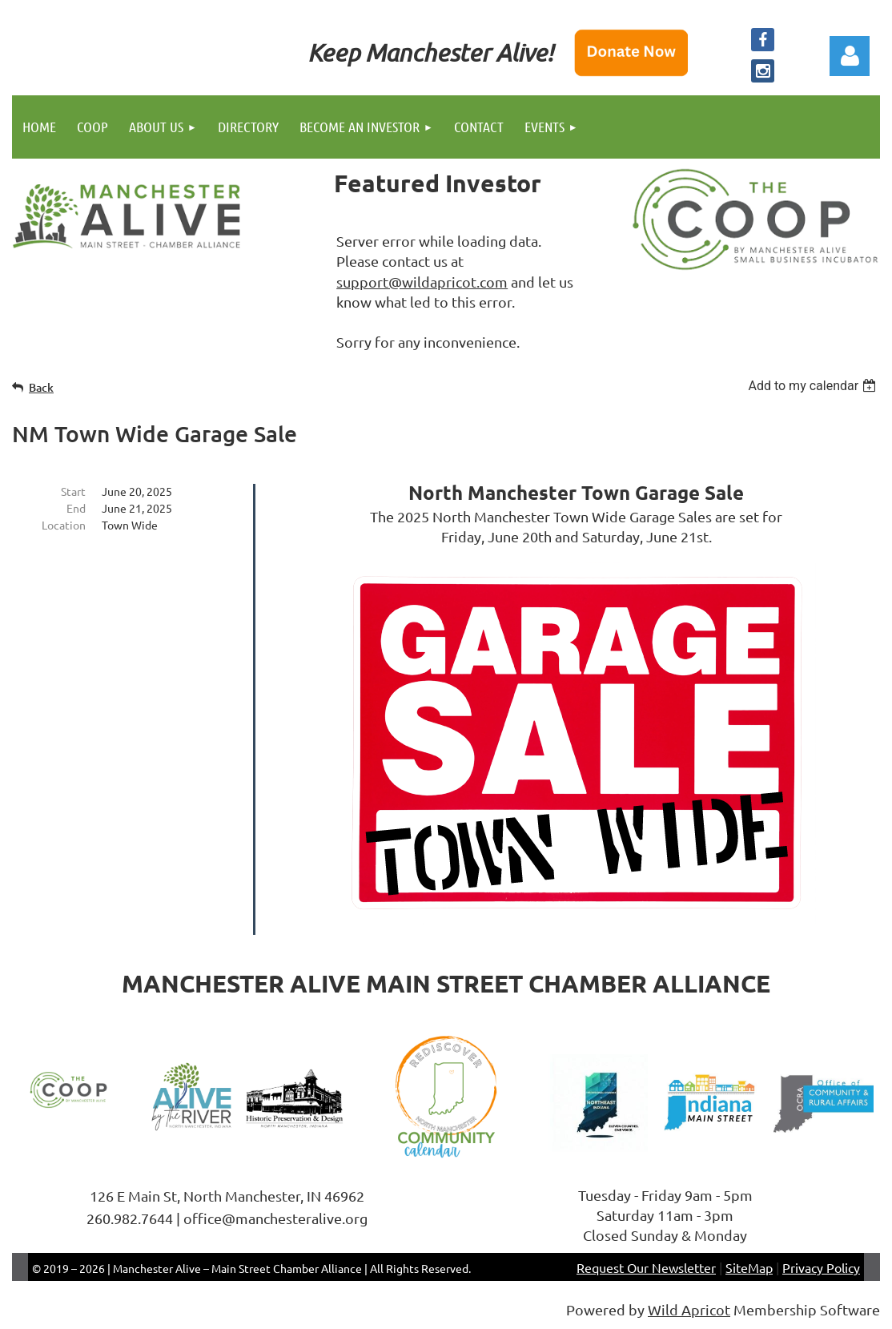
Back (41, 387)
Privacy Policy (821, 1267)
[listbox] (814, 386)
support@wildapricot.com (422, 281)
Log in (850, 56)
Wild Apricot (689, 1309)
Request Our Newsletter (646, 1267)
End (76, 508)
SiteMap (749, 1267)
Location (64, 525)
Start (73, 491)
